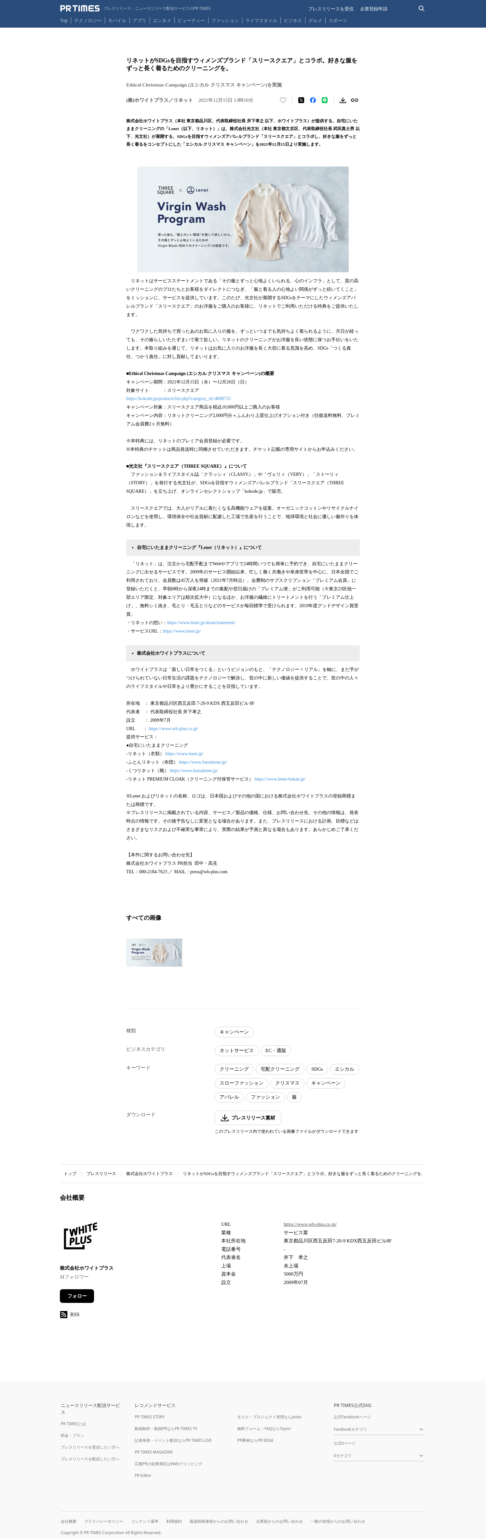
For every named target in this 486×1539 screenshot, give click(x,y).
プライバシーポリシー (103, 1521)
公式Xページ (345, 1443)
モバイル (117, 20)
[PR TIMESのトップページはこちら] (135, 8)
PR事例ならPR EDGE (255, 1440)
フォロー (77, 1296)
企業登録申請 (373, 9)
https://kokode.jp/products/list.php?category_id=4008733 (178, 398)
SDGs (317, 1069)
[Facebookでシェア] (313, 100)
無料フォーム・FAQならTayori (264, 1428)
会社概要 (68, 1521)
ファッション (225, 20)
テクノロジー (87, 20)
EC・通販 (275, 1050)
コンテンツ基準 (144, 1521)
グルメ (315, 20)
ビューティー (191, 20)
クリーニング (234, 1069)
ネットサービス (237, 1050)
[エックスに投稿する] (301, 100)
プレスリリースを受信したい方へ (90, 1447)
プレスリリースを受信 (331, 9)
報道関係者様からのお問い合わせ (219, 1521)
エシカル (344, 1069)
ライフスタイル (261, 20)
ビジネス (293, 20)
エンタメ (162, 20)
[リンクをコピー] (354, 100)
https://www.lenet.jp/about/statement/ (201, 622)
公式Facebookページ (352, 1417)
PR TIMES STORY (150, 1417)
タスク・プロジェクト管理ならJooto (269, 1417)
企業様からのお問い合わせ (279, 1521)
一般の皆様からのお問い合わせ (338, 1521)
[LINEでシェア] (324, 100)
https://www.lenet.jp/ (182, 631)
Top (64, 20)
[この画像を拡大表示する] (154, 952)
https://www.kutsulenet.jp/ (194, 770)
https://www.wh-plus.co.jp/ (173, 728)
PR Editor (143, 1475)
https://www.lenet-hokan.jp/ (280, 779)
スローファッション (241, 1083)
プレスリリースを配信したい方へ (90, 1459)
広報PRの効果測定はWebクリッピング (168, 1463)
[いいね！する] (283, 100)
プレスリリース (101, 1173)
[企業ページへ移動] (80, 1238)
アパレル (229, 1097)
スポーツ (338, 20)
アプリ (139, 20)
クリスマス (287, 1083)
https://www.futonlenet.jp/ (203, 762)
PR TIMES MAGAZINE (154, 1452)
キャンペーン (234, 1032)
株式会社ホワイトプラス (149, 1173)
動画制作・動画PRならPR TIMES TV (166, 1428)
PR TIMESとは (73, 1423)
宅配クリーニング (280, 1069)
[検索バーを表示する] (421, 8)
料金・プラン (72, 1435)
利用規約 (174, 1521)
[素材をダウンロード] (343, 100)
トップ (70, 1173)
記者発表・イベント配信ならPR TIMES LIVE (173, 1440)
